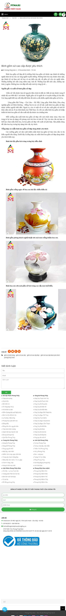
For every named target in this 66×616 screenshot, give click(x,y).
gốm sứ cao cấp (21, 355)
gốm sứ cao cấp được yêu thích (50, 355)
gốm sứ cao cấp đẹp (33, 355)
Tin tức (34, 70)
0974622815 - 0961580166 (11, 523)
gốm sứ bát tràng (9, 355)
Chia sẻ (3, 352)
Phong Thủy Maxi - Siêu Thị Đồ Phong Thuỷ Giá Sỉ (40, 613)
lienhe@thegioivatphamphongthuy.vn (14, 526)
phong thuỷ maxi (9, 357)
